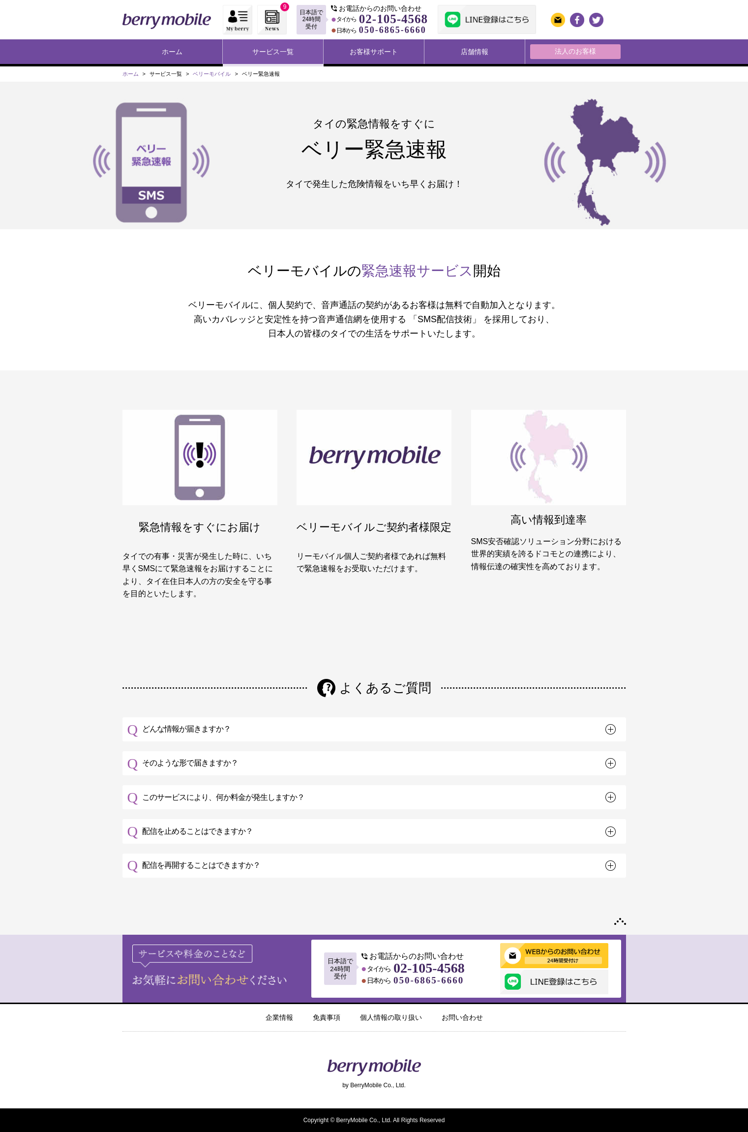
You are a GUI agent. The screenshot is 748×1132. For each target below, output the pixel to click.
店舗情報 (474, 52)
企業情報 (279, 1017)
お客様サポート (374, 52)
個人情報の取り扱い (391, 1017)
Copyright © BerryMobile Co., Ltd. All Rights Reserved (374, 1120)
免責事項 (326, 1017)
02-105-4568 (393, 19)
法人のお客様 (575, 51)
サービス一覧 (273, 52)
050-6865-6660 (392, 30)
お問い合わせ (462, 1017)
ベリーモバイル (212, 74)
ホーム (172, 52)
